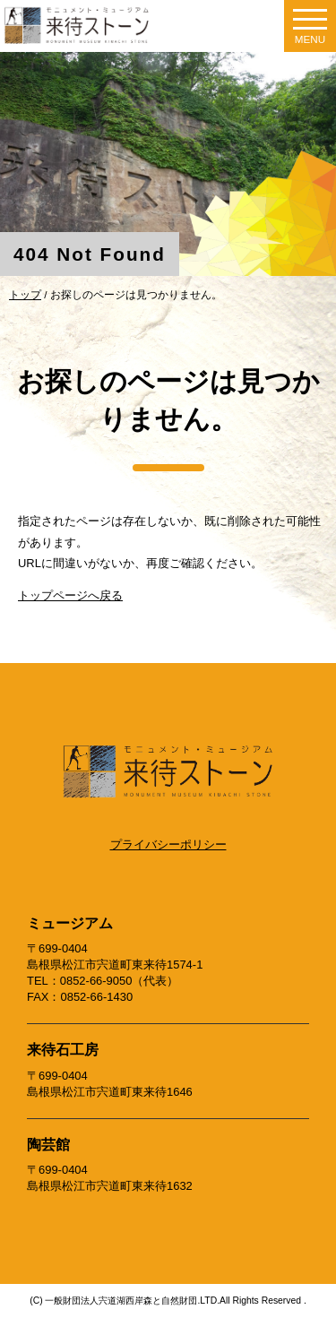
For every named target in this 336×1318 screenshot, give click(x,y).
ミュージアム (70, 923)
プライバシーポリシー (168, 844)
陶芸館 (48, 1144)
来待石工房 (63, 1049)
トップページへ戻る (70, 595)
